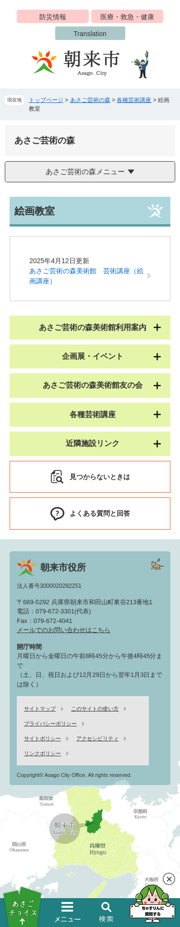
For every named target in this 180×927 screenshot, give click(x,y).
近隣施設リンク (93, 443)
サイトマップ (40, 708)
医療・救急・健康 (127, 17)
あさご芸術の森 (90, 100)
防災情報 (52, 17)
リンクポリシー (42, 753)
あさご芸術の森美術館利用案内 (92, 327)
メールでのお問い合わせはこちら (63, 630)
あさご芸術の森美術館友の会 (93, 385)
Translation (90, 34)
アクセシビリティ (97, 738)
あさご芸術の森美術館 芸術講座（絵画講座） (86, 276)
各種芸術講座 (134, 100)
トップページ (46, 100)
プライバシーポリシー (50, 723)
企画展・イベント (92, 356)
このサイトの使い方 (95, 708)
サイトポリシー (42, 738)
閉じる (169, 879)
